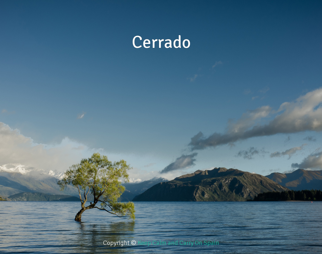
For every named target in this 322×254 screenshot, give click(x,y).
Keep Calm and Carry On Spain (178, 243)
